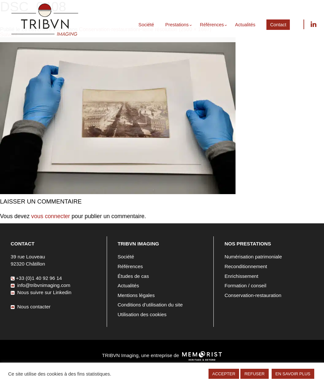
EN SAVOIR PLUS (293, 373)
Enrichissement (241, 276)
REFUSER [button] (254, 373)
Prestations (177, 24)
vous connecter (50, 216)
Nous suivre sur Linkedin (313, 24)
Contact (278, 24)
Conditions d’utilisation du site (150, 304)
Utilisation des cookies (142, 314)
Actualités (245, 24)
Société (146, 24)
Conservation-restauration (252, 295)
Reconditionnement (245, 266)
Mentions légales (136, 295)
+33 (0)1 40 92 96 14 (36, 278)
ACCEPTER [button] (224, 373)
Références (212, 24)
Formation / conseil (245, 285)
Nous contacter (30, 306)
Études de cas (133, 276)
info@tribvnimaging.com (40, 285)
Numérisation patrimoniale (253, 256)
